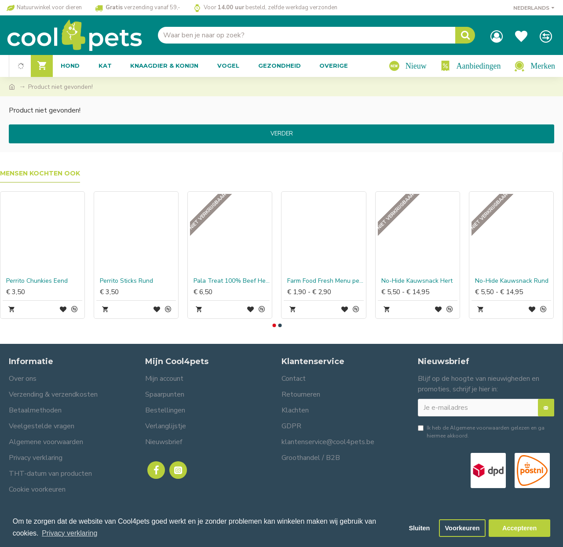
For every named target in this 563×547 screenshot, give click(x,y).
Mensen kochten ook (40, 173)
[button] (274, 325)
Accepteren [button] (519, 528)
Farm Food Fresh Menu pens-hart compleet (325, 281)
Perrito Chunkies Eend (37, 281)
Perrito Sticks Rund (126, 281)
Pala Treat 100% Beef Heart (232, 281)
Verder (282, 134)
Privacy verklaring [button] (69, 533)
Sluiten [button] (419, 528)
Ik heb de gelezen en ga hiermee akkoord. (481, 431)
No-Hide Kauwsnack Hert (417, 281)
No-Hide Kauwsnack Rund (511, 281)
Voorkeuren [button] (462, 528)
